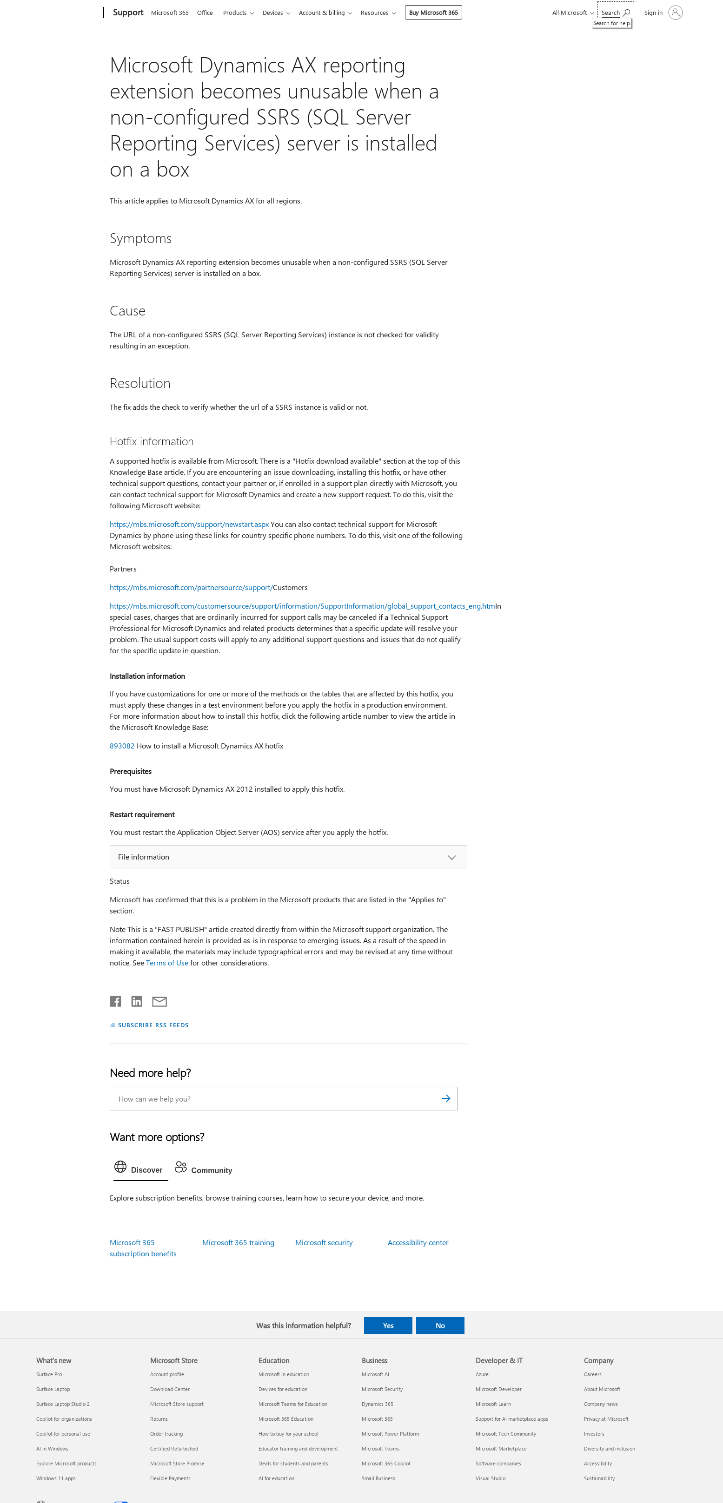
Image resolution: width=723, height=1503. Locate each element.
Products (239, 12)
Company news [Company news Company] (601, 1403)
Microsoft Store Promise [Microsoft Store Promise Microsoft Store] (177, 1463)
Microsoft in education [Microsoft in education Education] (284, 1374)
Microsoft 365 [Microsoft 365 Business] (377, 1418)
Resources (384, 12)
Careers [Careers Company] (593, 1374)
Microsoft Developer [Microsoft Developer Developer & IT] (499, 1388)
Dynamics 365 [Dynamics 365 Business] (377, 1403)
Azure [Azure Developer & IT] (482, 1374)
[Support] (127, 13)
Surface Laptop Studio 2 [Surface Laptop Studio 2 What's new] (63, 1403)
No (440, 1325)
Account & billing (329, 12)
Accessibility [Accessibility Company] (598, 1463)
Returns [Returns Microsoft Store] (159, 1418)
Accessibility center (418, 1242)
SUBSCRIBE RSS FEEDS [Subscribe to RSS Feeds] (153, 1025)
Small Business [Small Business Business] (378, 1478)
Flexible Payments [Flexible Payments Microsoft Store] (170, 1478)
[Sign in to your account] (663, 12)
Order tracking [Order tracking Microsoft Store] (166, 1433)
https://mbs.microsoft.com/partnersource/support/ (191, 587)
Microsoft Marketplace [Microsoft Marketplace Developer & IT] (501, 1448)
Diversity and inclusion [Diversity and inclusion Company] (609, 1448)
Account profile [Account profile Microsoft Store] (167, 1374)
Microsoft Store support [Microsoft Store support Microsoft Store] (177, 1403)
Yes (388, 1325)
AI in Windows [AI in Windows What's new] (52, 1448)
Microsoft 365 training (238, 1242)
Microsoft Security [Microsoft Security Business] (382, 1388)
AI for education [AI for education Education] (276, 1478)
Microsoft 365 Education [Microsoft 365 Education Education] (286, 1418)
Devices (278, 12)
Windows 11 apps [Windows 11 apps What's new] (56, 1478)
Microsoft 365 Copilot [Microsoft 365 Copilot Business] (386, 1463)
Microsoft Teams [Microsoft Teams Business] (380, 1448)
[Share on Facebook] (116, 999)
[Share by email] (155, 999)
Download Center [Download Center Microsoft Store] (170, 1388)
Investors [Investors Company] (594, 1433)
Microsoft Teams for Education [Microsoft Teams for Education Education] (293, 1403)
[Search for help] (615, 11)
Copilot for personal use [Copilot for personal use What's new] (63, 1433)
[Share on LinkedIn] (133, 999)
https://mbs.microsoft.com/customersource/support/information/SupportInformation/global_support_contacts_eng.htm (302, 605)
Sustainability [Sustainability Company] (599, 1478)
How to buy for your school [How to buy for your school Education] (288, 1433)
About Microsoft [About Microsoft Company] (602, 1388)
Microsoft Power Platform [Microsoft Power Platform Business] (390, 1433)
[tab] (140, 1169)
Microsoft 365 (170, 12)
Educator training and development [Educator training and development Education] (298, 1448)
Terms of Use (167, 962)
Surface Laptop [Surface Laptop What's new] (53, 1388)
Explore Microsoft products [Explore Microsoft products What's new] (66, 1463)
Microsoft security (324, 1242)
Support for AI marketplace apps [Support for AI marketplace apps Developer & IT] (512, 1418)
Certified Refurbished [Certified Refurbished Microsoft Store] (174, 1448)
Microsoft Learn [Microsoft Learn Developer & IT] (493, 1403)
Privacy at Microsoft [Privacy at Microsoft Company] (606, 1418)
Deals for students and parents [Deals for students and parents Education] (293, 1463)
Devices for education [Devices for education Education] (283, 1388)
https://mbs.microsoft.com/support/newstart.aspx (189, 524)
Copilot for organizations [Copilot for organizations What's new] (64, 1418)
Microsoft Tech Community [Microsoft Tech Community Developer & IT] (506, 1433)
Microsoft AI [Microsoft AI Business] (375, 1374)
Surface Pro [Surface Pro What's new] (49, 1374)
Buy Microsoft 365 (442, 12)
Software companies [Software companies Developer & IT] (498, 1463)
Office (207, 12)
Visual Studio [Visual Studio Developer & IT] (490, 1478)
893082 (122, 745)
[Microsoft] (68, 13)
